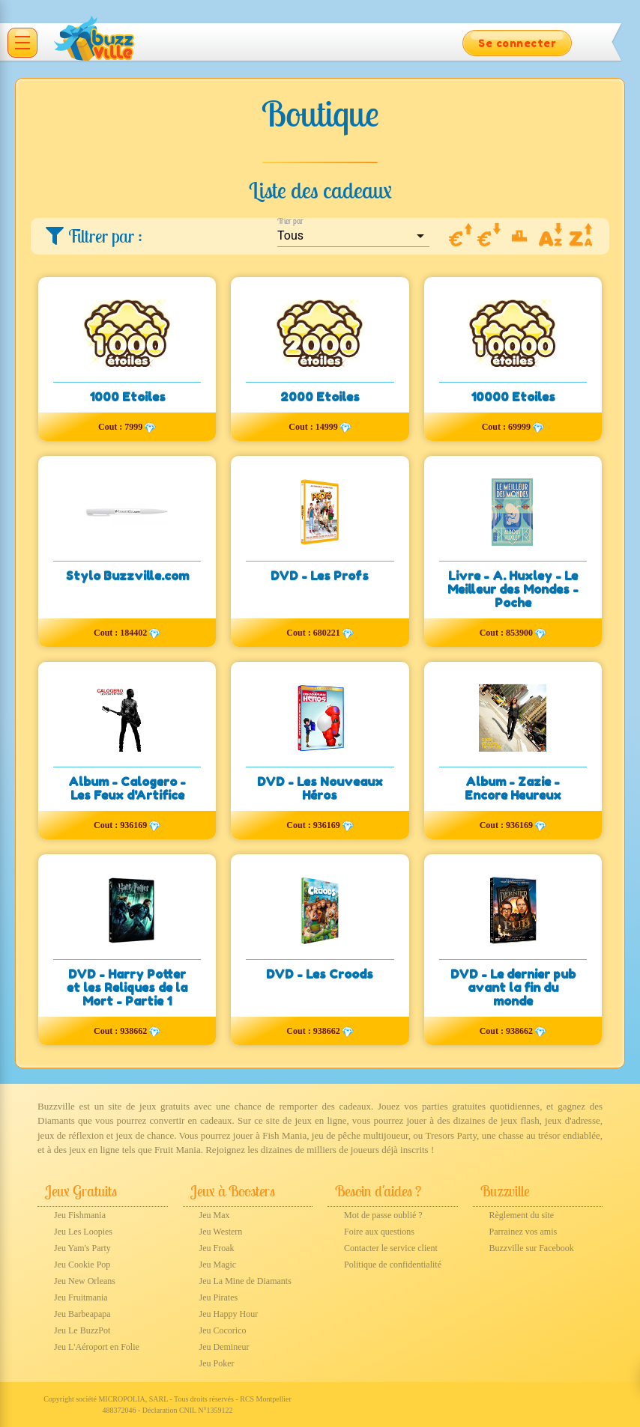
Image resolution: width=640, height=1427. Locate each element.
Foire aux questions (379, 1231)
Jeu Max (214, 1215)
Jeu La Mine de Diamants (245, 1281)
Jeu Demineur (224, 1347)
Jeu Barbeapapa (82, 1314)
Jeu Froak (217, 1248)
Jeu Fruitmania (81, 1297)
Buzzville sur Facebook (531, 1248)
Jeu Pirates (218, 1297)
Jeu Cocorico (223, 1330)
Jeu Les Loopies (83, 1231)
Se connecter (517, 43)
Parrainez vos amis (523, 1231)
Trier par (290, 221)
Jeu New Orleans (84, 1281)
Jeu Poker (217, 1363)
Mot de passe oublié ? (383, 1215)
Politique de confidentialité (392, 1264)
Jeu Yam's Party (82, 1248)
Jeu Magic (218, 1264)
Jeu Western (221, 1231)
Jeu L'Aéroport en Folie (96, 1347)
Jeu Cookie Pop (82, 1264)
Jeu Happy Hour (229, 1314)
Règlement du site (522, 1215)
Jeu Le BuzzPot (82, 1330)
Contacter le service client (391, 1248)
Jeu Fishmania (80, 1215)
